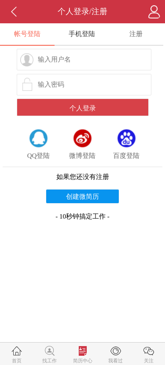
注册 (136, 33)
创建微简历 (82, 196)
